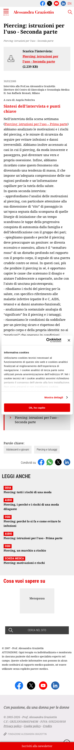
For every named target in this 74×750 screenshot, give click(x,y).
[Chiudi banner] (69, 340)
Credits (47, 726)
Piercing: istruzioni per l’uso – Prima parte (36, 124)
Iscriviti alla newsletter (37, 746)
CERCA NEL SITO (37, 630)
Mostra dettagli (53, 397)
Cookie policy (32, 726)
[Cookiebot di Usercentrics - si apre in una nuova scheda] (46, 340)
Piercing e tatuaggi (47, 449)
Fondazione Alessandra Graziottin (27, 734)
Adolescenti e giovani (17, 449)
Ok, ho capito (37, 407)
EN (69, 3)
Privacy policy (13, 726)
